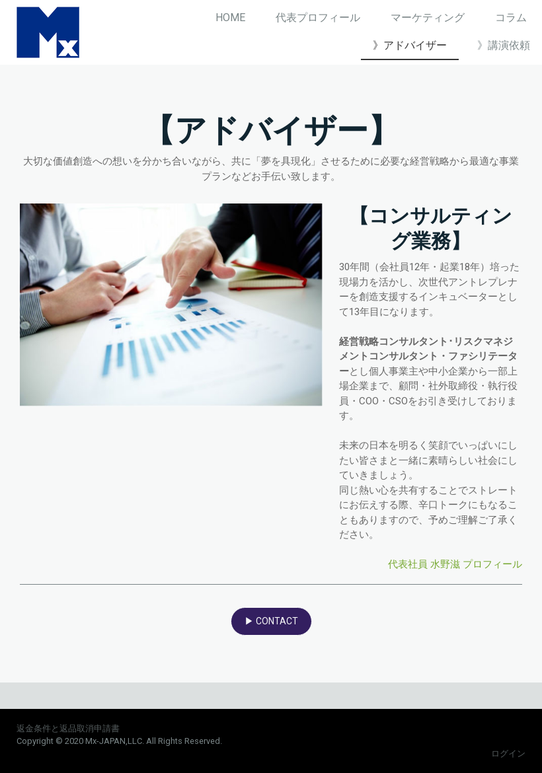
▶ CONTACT (271, 621)
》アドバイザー (410, 45)
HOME (230, 17)
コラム (511, 17)
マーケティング (428, 17)
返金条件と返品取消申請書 (68, 728)
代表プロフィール (318, 17)
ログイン (508, 753)
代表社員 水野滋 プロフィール (455, 564)
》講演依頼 (503, 45)
